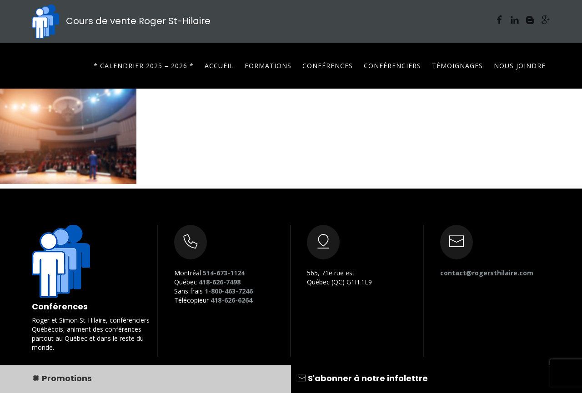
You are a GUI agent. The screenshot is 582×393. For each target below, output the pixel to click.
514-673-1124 (224, 273)
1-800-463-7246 (229, 291)
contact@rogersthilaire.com (486, 273)
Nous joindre (520, 65)
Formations (268, 65)
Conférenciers (392, 65)
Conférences (327, 65)
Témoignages (457, 65)
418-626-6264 (231, 300)
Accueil (219, 65)
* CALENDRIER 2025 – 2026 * (144, 65)
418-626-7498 (220, 282)
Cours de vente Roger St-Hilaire (121, 21)
